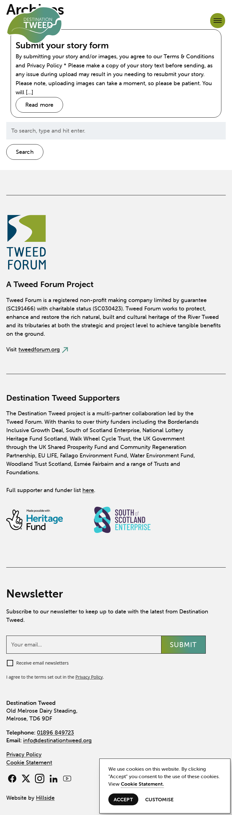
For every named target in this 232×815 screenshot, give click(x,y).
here (88, 490)
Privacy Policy (89, 677)
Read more (39, 104)
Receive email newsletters (42, 663)
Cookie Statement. (142, 784)
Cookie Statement (29, 762)
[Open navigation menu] (218, 20)
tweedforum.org (39, 349)
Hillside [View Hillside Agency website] (45, 797)
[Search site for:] (116, 130)
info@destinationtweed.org (57, 740)
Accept (123, 799)
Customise (159, 799)
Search (25, 151)
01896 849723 (55, 732)
